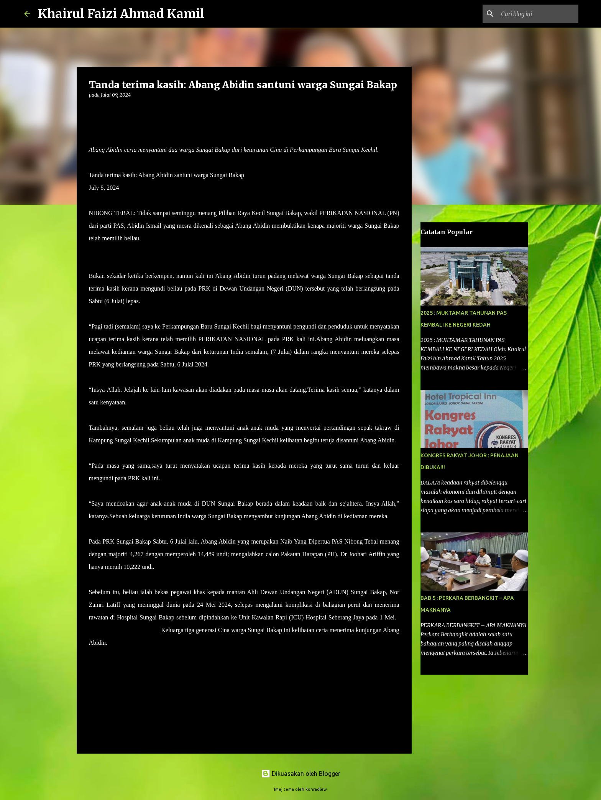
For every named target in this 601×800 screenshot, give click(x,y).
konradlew (316, 789)
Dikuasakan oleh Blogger (300, 773)
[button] (93, 110)
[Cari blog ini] (538, 14)
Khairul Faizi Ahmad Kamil (121, 13)
